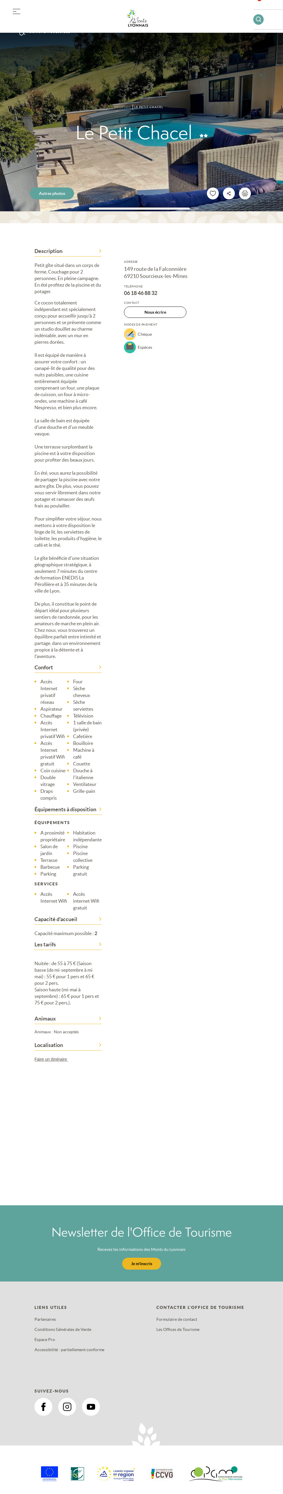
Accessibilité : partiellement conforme (69, 1349)
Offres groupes (47, 20)
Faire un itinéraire (54, 1059)
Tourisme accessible (48, 32)
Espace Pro (44, 1339)
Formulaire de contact (176, 1319)
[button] (16, 10)
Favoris (263, 7)
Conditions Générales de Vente (62, 1329)
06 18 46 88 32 (140, 293)
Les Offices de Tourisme (177, 1329)
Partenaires (45, 1319)
